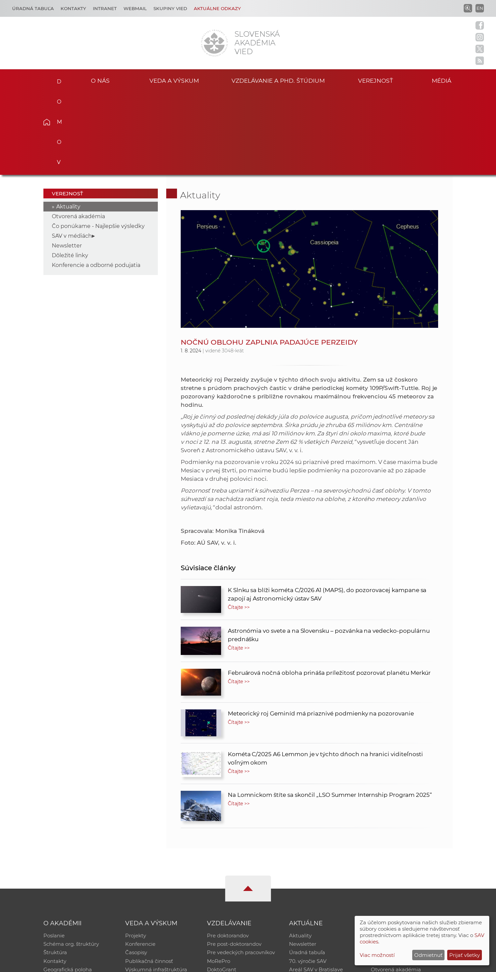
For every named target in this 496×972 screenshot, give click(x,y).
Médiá (442, 80)
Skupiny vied (170, 8)
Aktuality (68, 123)
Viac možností (377, 955)
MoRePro (218, 879)
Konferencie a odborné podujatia (96, 182)
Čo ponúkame (307, 896)
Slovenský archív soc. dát (401, 861)
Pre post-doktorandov (234, 861)
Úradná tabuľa (307, 870)
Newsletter (67, 162)
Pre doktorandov (228, 852)
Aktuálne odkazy (217, 8)
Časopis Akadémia (394, 879)
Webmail (135, 8)
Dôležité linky (70, 172)
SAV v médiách (72, 152)
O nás (100, 80)
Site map (347, 964)
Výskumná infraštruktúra (156, 887)
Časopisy (136, 870)
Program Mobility (228, 896)
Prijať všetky (464, 955)
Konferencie (140, 861)
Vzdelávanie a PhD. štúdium (278, 80)
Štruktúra (55, 870)
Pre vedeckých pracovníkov (241, 870)
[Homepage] (214, 43)
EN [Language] (479, 8)
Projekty (135, 852)
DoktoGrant (221, 887)
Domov (57, 79)
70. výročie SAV (307, 879)
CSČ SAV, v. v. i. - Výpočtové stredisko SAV (143, 964)
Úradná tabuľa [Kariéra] (33, 8)
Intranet (105, 8)
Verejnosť (375, 80)
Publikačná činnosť (149, 879)
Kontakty (73, 8)
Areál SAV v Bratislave (316, 887)
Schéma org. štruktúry (71, 861)
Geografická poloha (67, 887)
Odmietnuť (428, 955)
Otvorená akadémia (78, 133)
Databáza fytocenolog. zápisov (409, 870)
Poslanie (54, 852)
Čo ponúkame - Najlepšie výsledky (98, 143)
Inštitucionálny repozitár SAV (407, 852)
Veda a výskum (174, 80)
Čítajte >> (239, 524)
